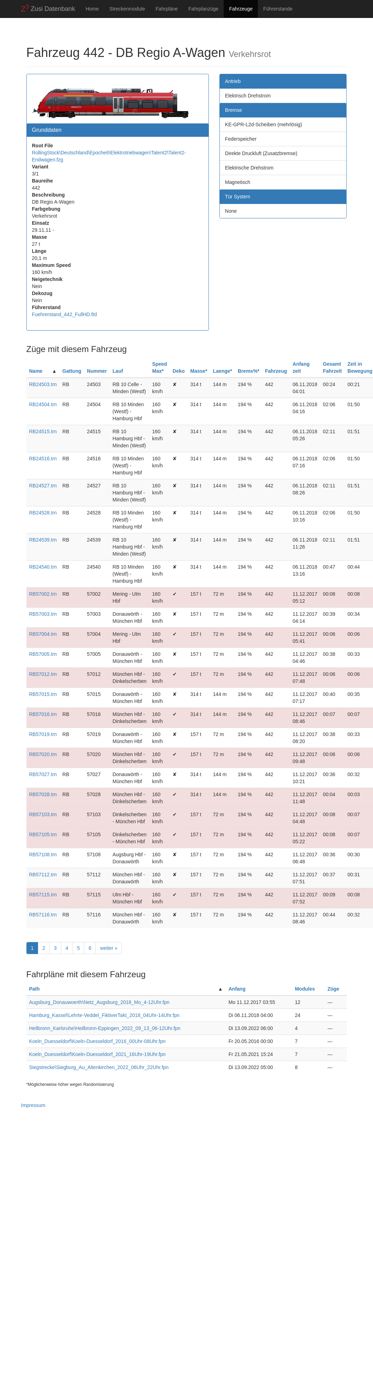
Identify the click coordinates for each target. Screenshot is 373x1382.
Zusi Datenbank (48, 8)
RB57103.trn (43, 814)
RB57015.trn (43, 694)
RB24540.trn (43, 567)
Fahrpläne (167, 9)
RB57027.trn (43, 774)
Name (36, 371)
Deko (179, 371)
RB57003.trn (43, 614)
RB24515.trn (43, 431)
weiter (108, 948)
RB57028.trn (43, 794)
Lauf (118, 371)
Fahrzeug (276, 371)
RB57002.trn (43, 594)
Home (92, 9)
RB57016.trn (43, 714)
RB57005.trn (43, 654)
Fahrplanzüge (203, 9)
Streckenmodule (127, 9)
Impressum (33, 1105)
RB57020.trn (43, 754)
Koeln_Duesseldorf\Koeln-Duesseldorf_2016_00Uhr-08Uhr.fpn (97, 1041)
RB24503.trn (43, 384)
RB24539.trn (43, 540)
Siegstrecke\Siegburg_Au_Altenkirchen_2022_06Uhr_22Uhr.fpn (99, 1067)
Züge (333, 989)
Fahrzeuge (241, 9)
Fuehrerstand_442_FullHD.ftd (64, 314)
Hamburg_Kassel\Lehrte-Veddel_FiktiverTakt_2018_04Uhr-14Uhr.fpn (104, 1015)
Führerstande (277, 9)
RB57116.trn (43, 914)
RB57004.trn (43, 634)
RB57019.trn (43, 734)
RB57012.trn (43, 674)
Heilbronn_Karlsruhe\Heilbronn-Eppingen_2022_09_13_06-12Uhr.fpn (105, 1028)
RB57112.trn (43, 874)
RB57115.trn (43, 894)
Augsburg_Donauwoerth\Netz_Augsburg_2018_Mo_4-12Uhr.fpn (99, 1002)
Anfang (237, 989)
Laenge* (222, 371)
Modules (305, 989)
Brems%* (248, 371)
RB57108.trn (43, 854)
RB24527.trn (43, 485)
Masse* (198, 371)
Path (34, 989)
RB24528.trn (43, 513)
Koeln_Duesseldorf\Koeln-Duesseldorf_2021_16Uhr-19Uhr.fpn (97, 1054)
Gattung (71, 371)
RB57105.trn (43, 834)
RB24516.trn (43, 458)
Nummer (97, 371)
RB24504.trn (43, 404)
